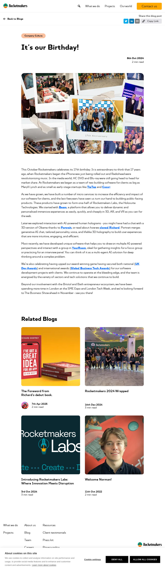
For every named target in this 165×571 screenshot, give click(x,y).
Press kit (48, 540)
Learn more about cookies (44, 565)
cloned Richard (110, 228)
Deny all (117, 559)
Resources (49, 525)
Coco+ (106, 187)
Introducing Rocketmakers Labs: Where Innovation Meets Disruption (47, 481)
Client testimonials (54, 532)
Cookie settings (92, 559)
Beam (63, 207)
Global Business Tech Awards (90, 268)
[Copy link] (151, 21)
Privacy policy (51, 547)
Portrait (66, 228)
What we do (92, 6)
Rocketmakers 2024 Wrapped (106, 391)
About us (30, 525)
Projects (110, 6)
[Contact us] (149, 6)
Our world (126, 6)
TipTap (91, 187)
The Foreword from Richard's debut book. (36, 393)
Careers (29, 547)
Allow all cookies (145, 559)
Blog (27, 532)
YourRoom (79, 248)
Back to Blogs (13, 18)
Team (27, 540)
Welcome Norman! (98, 479)
